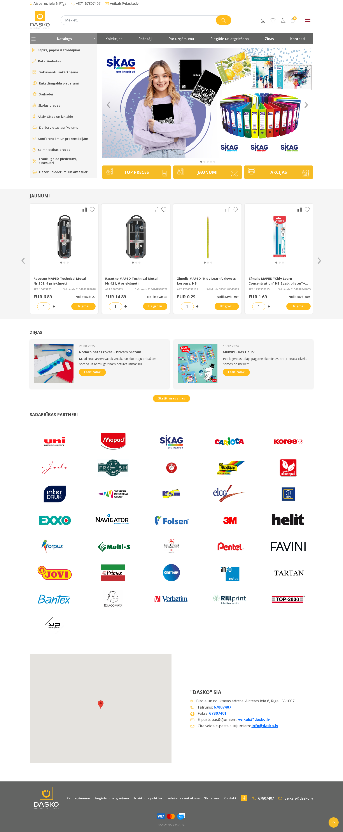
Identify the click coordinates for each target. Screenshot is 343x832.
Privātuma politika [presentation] (147, 798)
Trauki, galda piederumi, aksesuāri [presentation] (54, 161)
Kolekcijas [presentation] (113, 38)
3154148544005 (301, 289)
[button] (201, 162)
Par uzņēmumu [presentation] (181, 38)
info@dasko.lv (265, 725)
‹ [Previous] (108, 103)
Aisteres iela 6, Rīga (48, 3)
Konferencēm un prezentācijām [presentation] (60, 138)
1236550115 (262, 289)
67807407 (222, 707)
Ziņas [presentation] (269, 38)
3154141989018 (86, 289)
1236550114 (190, 289)
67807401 (218, 713)
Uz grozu (83, 306)
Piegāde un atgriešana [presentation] (229, 38)
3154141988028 (157, 289)
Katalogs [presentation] (63, 38)
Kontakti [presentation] (297, 38)
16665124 (117, 289)
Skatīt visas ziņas (171, 398)
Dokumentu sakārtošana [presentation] (55, 72)
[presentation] (23, 259)
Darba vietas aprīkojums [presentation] (55, 127)
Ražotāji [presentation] (145, 38)
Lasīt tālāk (92, 372)
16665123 (45, 289)
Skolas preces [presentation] (46, 105)
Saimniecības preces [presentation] (51, 149)
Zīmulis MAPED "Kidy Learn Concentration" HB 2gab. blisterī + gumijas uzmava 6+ (276, 283)
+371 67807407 (85, 3)
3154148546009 (229, 289)
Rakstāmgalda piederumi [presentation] (55, 83)
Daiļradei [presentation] (42, 94)
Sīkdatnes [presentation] (211, 798)
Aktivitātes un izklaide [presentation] (52, 116)
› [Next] (306, 103)
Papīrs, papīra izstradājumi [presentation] (56, 50)
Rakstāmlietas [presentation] (46, 61)
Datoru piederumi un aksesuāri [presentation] (60, 172)
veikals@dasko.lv (122, 3)
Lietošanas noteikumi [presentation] (183, 798)
